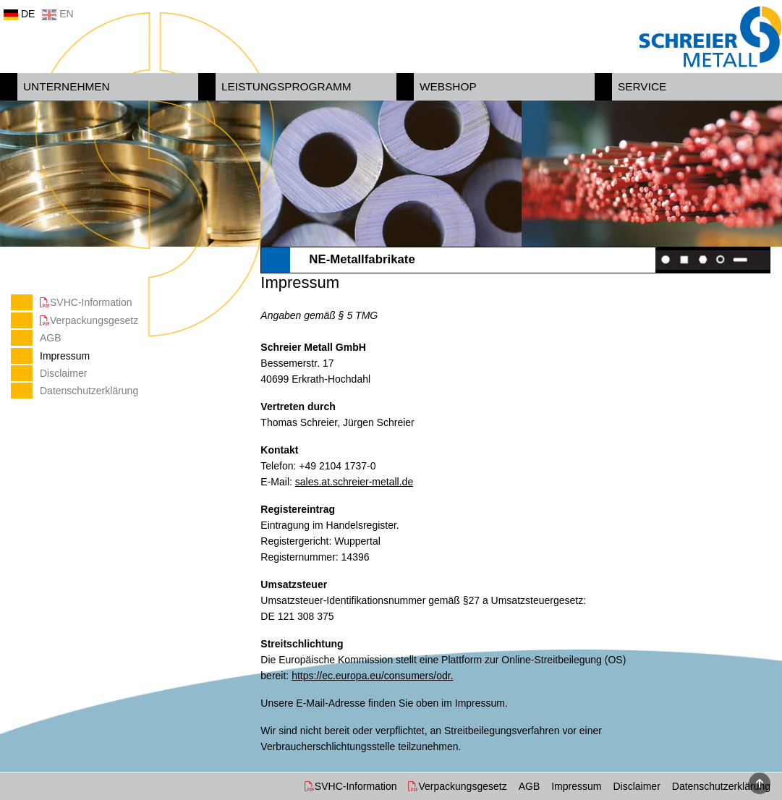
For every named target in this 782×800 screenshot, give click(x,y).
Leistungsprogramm (286, 86)
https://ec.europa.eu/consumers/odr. (372, 675)
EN (57, 14)
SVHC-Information (91, 302)
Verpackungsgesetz (94, 320)
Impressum (65, 356)
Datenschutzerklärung (89, 390)
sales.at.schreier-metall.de (354, 482)
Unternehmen (66, 86)
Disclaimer (63, 373)
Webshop (448, 86)
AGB (50, 338)
